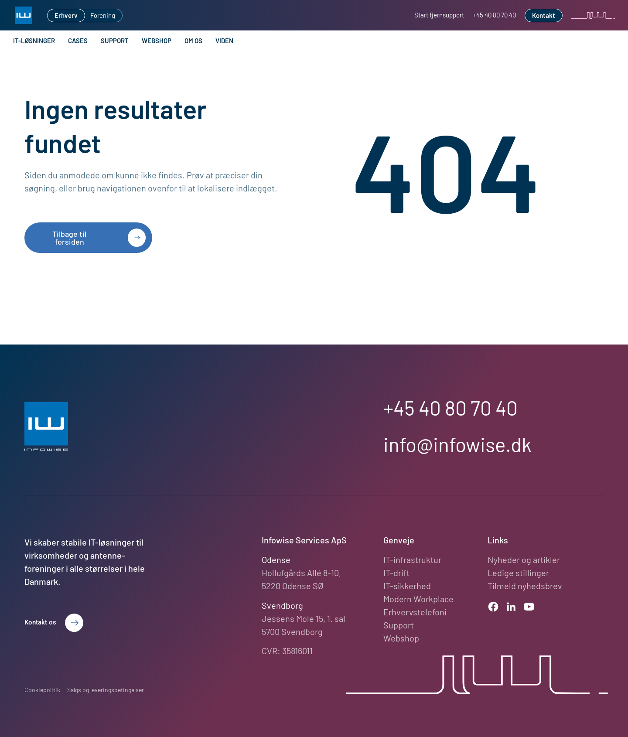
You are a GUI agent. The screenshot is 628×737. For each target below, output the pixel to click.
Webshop (156, 40)
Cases (78, 40)
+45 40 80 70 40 (450, 408)
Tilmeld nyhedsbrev (525, 585)
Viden (224, 40)
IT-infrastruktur (412, 559)
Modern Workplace (418, 599)
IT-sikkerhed (407, 585)
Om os (193, 40)
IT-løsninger (34, 40)
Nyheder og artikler (524, 559)
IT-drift (396, 572)
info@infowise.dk (457, 444)
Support (115, 40)
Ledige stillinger (518, 572)
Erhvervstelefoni (415, 612)
